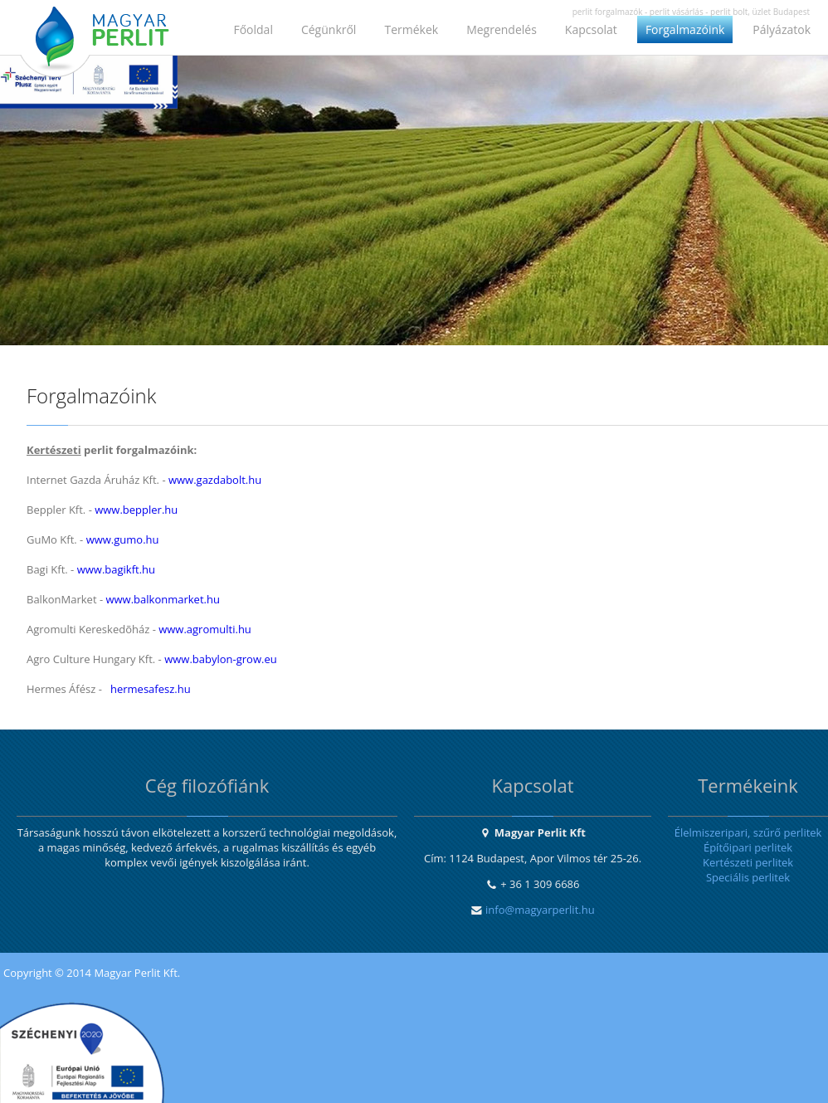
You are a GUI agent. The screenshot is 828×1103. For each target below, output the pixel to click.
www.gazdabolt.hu (214, 479)
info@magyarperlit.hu (540, 909)
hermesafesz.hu (150, 688)
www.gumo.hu (122, 539)
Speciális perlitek (748, 877)
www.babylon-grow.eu (220, 659)
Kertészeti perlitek (748, 862)
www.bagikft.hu (116, 569)
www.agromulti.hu (204, 629)
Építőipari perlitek (748, 847)
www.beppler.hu (136, 509)
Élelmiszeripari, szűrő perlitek (748, 832)
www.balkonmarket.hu (162, 599)
